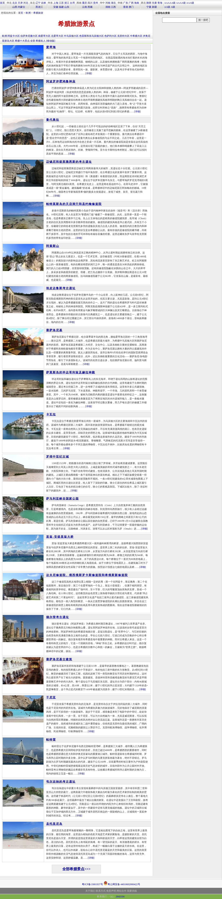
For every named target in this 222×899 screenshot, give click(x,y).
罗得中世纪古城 (57, 456)
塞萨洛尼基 (54, 330)
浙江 (66, 2)
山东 (66, 7)
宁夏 (148, 7)
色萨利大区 (110, 35)
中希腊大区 (136, 35)
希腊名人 (41, 40)
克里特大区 (123, 35)
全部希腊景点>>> (76, 869)
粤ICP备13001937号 (92, 884)
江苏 (61, 2)
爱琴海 (51, 47)
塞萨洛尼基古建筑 (59, 659)
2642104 (120, 896)
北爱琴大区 (57, 35)
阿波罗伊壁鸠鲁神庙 (61, 81)
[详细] (88, 73)
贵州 (95, 2)
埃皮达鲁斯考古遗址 (61, 288)
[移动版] (50, 40)
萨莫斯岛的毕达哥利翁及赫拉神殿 (70, 372)
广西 (131, 2)
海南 (136, 2)
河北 (25, 2)
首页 (2, 2)
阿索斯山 (52, 246)
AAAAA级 (169, 2)
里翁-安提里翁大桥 (60, 536)
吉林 (43, 2)
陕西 (148, 2)
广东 (125, 2)
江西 (113, 7)
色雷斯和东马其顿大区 (91, 35)
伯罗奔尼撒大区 (29, 35)
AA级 (167, 7)
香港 (125, 7)
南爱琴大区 (44, 35)
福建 (61, 7)
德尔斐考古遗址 (57, 617)
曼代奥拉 (52, 119)
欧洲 (28, 12)
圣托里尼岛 (54, 823)
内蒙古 (21, 7)
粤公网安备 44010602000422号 (122, 883)
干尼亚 (51, 697)
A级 (173, 7)
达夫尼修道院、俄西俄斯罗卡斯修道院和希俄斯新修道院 (87, 575)
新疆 (154, 7)
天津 (20, 2)
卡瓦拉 (51, 414)
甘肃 (154, 2)
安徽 (55, 7)
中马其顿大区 (71, 35)
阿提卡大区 (14, 35)
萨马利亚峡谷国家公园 (62, 498)
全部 (32, 40)
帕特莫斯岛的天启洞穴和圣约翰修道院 (74, 204)
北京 (14, 2)
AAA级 (190, 2)
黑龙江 (39, 7)
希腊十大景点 (22, 40)
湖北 (113, 2)
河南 (107, 2)
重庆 (84, 2)
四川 (90, 2)
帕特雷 (51, 739)
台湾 (72, 2)
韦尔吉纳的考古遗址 (61, 781)
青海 (159, 2)
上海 (55, 2)
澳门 (131, 7)
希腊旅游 (38, 12)
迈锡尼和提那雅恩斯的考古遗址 (69, 161)
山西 (14, 7)
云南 (84, 7)
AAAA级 (181, 2)
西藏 (90, 7)
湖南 (107, 7)
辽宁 (38, 2)
